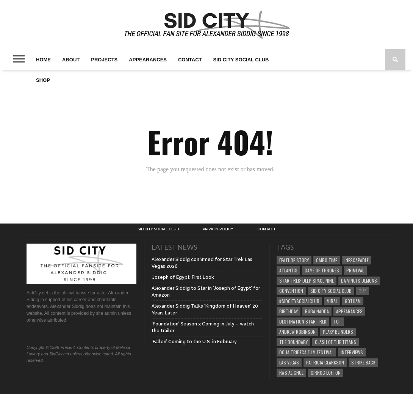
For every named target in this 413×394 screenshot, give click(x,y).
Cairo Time (326, 260)
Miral (332, 301)
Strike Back (363, 362)
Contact (190, 60)
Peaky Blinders (338, 331)
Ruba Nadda (317, 311)
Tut (337, 321)
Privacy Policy (218, 229)
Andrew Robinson (297, 331)
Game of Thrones (322, 270)
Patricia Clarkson (325, 362)
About (71, 60)
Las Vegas (289, 362)
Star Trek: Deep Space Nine (306, 280)
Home (43, 60)
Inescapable (356, 260)
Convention (291, 291)
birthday (288, 311)
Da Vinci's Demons (359, 280)
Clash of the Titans (335, 342)
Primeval (355, 270)
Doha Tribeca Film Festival (306, 352)
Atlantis (288, 270)
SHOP (43, 80)
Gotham (353, 301)
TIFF (362, 291)
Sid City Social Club (241, 60)
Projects (104, 60)
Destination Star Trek (302, 321)
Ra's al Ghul (291, 372)
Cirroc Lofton (326, 372)
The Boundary (293, 342)
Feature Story (294, 260)
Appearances (148, 60)
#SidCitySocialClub (299, 301)
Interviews (352, 352)
